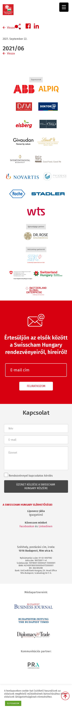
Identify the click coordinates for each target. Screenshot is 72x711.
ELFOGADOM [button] (13, 703)
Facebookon (26, 526)
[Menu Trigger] (63, 7)
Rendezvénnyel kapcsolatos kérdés (28, 475)
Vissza (11, 27)
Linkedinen (45, 526)
